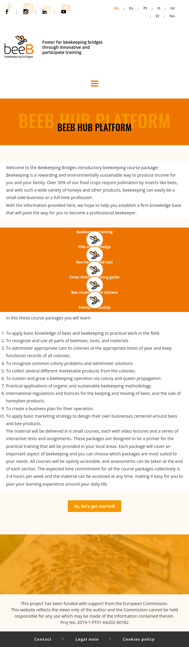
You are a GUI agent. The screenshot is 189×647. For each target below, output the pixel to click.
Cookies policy (138, 639)
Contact (43, 639)
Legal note (87, 639)
